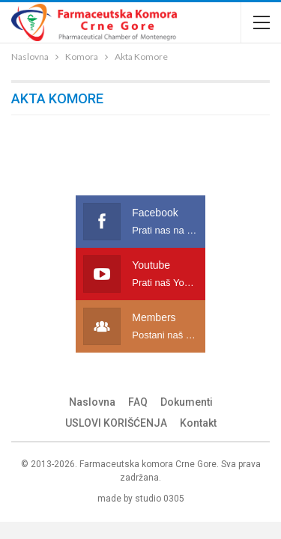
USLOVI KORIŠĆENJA (116, 423)
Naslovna (92, 402)
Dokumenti (186, 402)
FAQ (138, 402)
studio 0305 (159, 498)
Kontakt (198, 423)
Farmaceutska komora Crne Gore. (149, 464)
